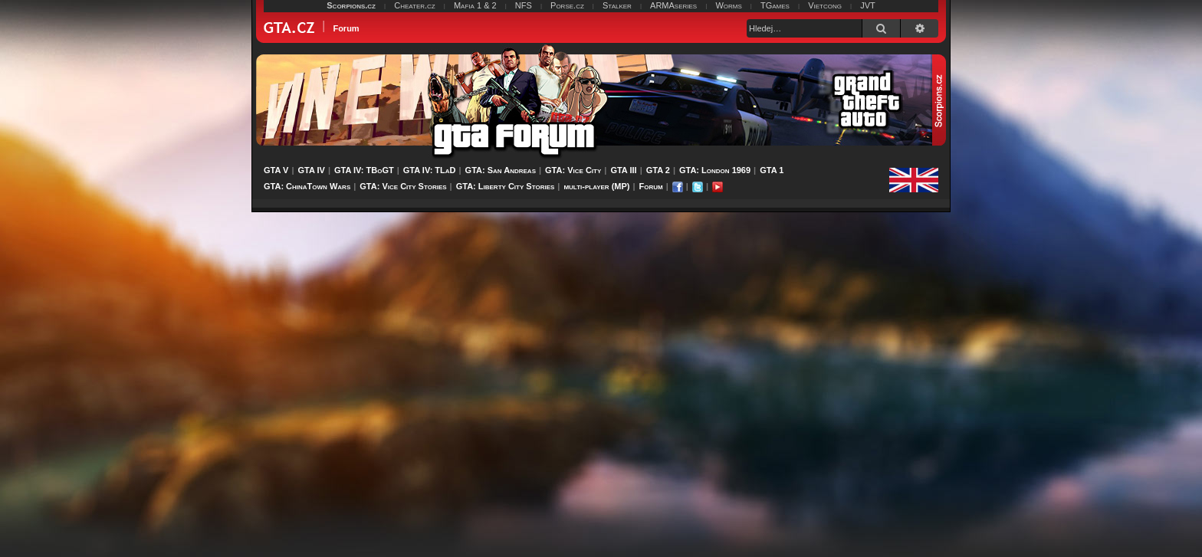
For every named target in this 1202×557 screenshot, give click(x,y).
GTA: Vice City (573, 170)
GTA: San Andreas (500, 170)
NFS (523, 5)
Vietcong (825, 5)
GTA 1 (771, 170)
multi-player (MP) (596, 186)
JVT (867, 5)
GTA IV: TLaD (429, 170)
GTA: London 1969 (714, 170)
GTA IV (310, 170)
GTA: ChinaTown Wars (307, 186)
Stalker (617, 5)
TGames (775, 5)
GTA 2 (658, 170)
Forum (651, 186)
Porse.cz (567, 5)
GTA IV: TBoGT (364, 170)
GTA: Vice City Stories (403, 186)
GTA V (276, 170)
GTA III (623, 170)
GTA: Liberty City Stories (505, 186)
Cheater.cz (414, 5)
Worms (728, 5)
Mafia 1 (467, 5)
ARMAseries (673, 5)
